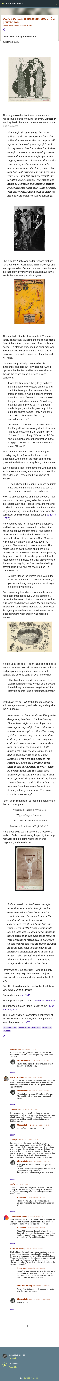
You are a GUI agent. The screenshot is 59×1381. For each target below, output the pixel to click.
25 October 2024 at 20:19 (36, 1197)
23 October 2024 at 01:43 (30, 1140)
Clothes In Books (14, 3)
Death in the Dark (10, 1027)
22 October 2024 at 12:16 (33, 1077)
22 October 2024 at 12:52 (40, 1060)
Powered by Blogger (29, 1378)
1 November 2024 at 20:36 (41, 1299)
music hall (36, 1027)
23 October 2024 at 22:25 (36, 1216)
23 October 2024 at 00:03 (30, 1109)
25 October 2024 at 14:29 (34, 1249)
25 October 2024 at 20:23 (36, 1228)
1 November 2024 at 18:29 (41, 1285)
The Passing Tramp (18, 1216)
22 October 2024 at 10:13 (30, 1049)
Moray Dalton (24, 1027)
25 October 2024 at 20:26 (36, 1268)
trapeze (7, 1031)
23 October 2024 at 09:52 (40, 1161)
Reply (12, 1072)
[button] (4, 29)
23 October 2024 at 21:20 (24, 1184)
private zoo (46, 1027)
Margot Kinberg (17, 1077)
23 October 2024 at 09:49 (40, 1125)
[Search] (55, 3)
